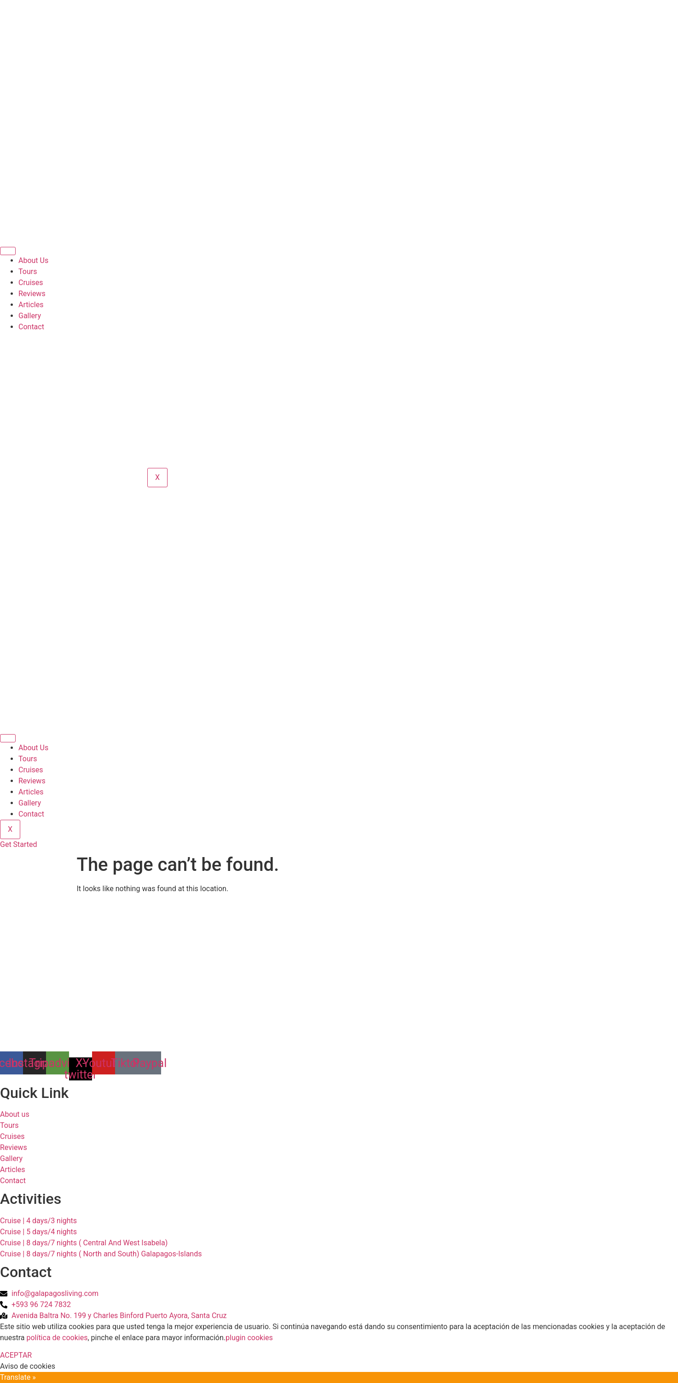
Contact (31, 326)
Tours (27, 271)
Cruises (30, 282)
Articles (30, 304)
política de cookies (56, 1337)
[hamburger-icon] (8, 251)
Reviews (32, 293)
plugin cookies (249, 1337)
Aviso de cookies (27, 1366)
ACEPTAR (16, 1355)
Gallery (29, 315)
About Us (33, 260)
